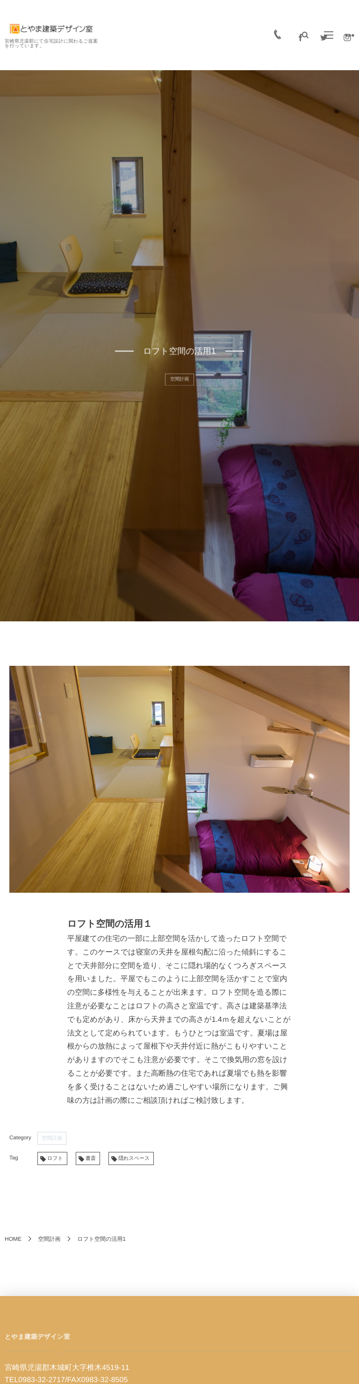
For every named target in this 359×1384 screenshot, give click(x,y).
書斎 (91, 1158)
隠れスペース (134, 1158)
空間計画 (52, 1138)
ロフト (55, 1158)
